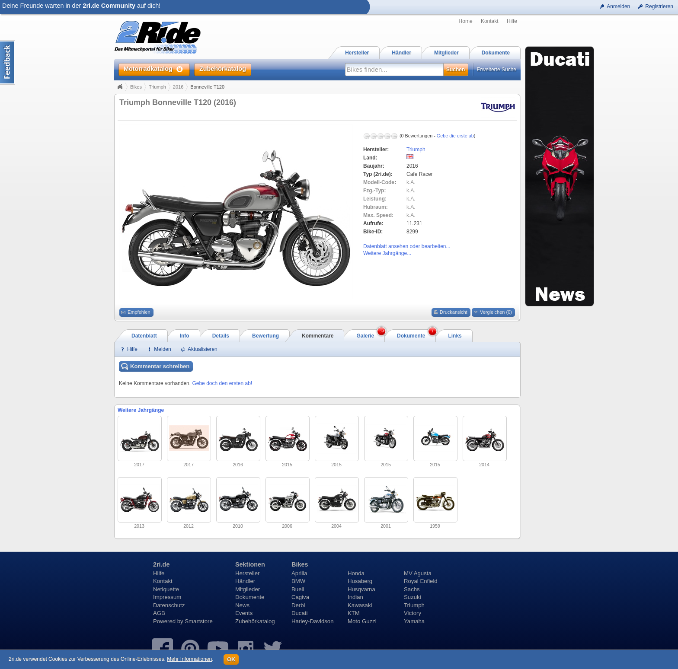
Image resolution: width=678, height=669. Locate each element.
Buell (297, 589)
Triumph (157, 86)
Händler (245, 581)
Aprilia (299, 573)
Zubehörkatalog (255, 621)
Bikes (136, 86)
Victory (412, 613)
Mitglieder (247, 589)
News (242, 605)
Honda (356, 573)
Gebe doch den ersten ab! (222, 383)
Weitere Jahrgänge (141, 410)
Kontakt (490, 21)
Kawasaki (360, 605)
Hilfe (512, 21)
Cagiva (300, 597)
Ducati (299, 613)
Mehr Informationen (189, 659)
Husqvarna (361, 589)
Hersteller (247, 573)
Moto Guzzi (362, 621)
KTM (354, 613)
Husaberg (360, 581)
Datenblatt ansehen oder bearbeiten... (406, 246)
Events (244, 613)
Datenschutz (169, 605)
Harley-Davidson (312, 621)
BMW (298, 581)
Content (7, 62)
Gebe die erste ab (455, 135)
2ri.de (161, 564)
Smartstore (199, 621)
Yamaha (414, 621)
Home (466, 21)
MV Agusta (418, 573)
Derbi (298, 605)
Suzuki (412, 597)
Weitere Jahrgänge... (387, 253)
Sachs (412, 589)
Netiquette (166, 589)
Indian (355, 597)
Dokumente (249, 597)
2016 (178, 86)
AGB (159, 613)
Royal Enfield (421, 581)
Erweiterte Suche (496, 70)
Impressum (167, 597)
